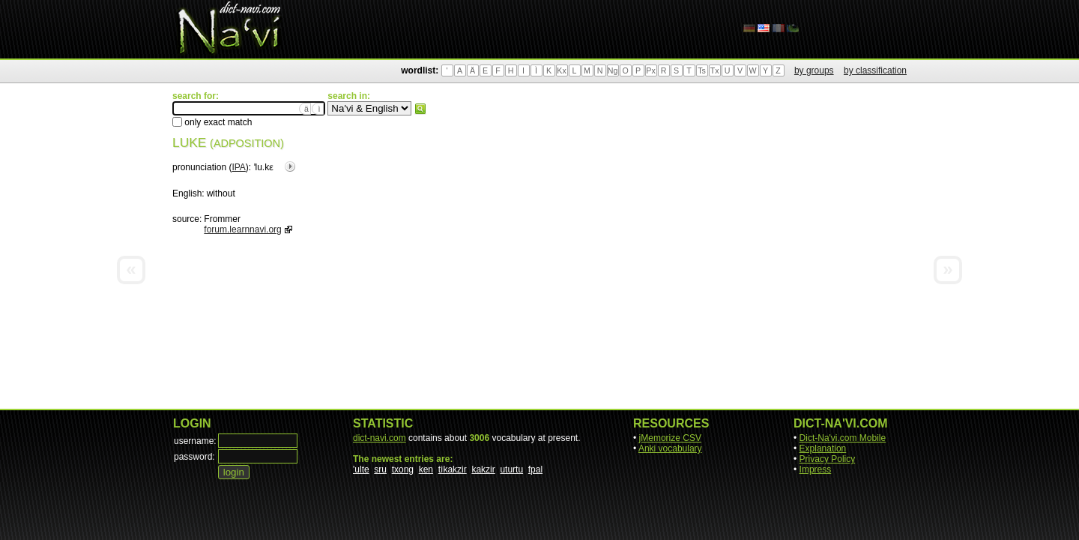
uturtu (511, 469)
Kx (561, 70)
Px (650, 70)
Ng (613, 70)
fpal (535, 469)
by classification (875, 70)
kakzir (483, 469)
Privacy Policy (828, 459)
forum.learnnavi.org (242, 229)
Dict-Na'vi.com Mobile (843, 438)
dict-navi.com (379, 438)
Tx (714, 70)
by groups (814, 70)
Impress (816, 469)
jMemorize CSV (670, 438)
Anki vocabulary (670, 448)
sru (380, 469)
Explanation (823, 448)
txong (403, 469)
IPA (238, 167)
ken (426, 469)
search (420, 109)
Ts (702, 70)
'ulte (361, 469)
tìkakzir (452, 469)
